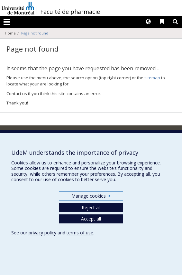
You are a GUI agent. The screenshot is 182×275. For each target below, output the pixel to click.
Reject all (91, 207)
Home (10, 33)
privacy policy (42, 233)
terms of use (80, 233)
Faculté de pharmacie (70, 12)
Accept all (91, 219)
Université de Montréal (18, 8)
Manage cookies (90, 196)
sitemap (152, 78)
